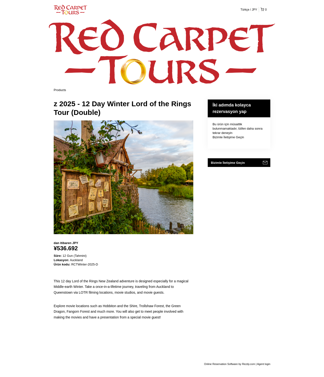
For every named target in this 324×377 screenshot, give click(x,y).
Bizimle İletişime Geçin (228, 137)
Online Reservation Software (221, 364)
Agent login (263, 364)
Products (60, 90)
